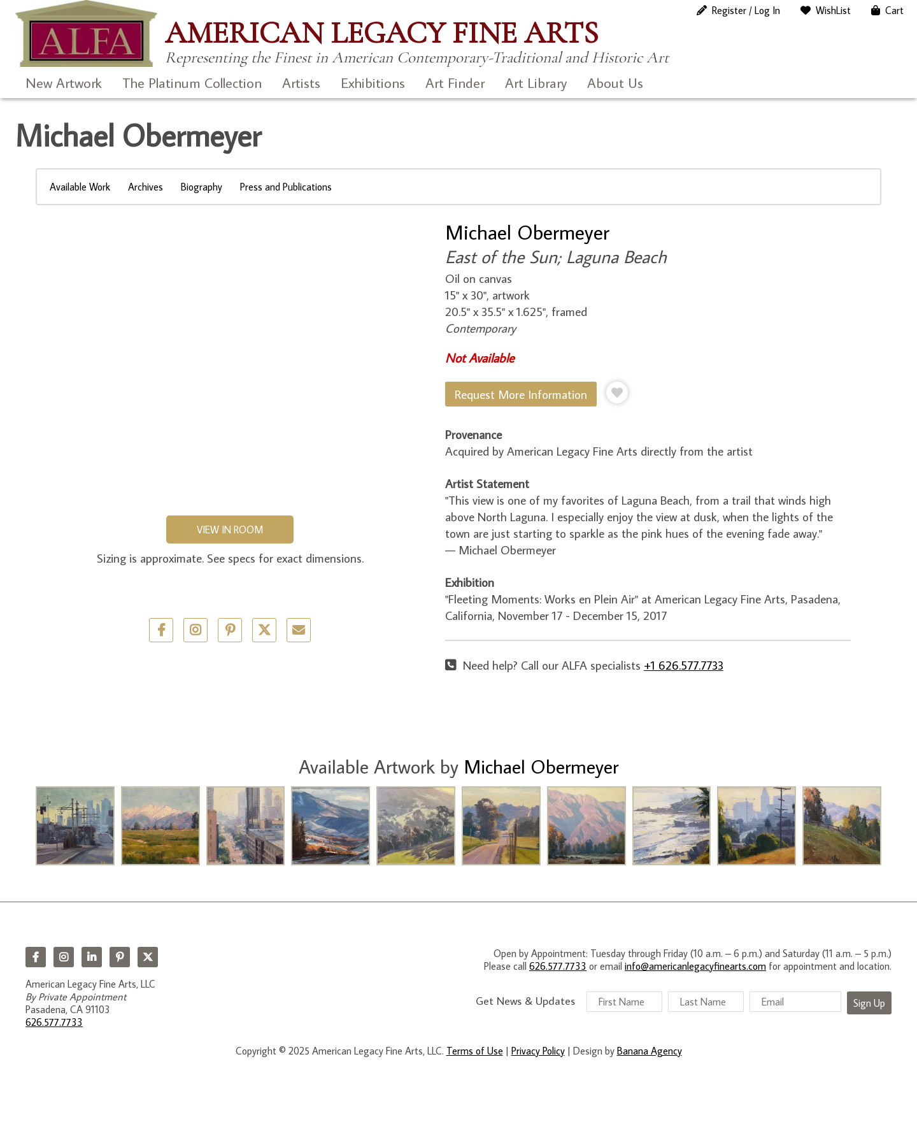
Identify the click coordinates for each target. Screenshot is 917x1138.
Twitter (264, 630)
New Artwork (63, 82)
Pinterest (120, 957)
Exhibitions (373, 82)
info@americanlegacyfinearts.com (695, 966)
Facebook (35, 957)
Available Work (80, 186)
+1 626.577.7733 (683, 665)
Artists (301, 82)
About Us (615, 82)
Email (299, 630)
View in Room (230, 529)
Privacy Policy (538, 1050)
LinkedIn (92, 957)
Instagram (63, 957)
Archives (145, 186)
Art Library (536, 82)
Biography (201, 186)
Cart (894, 10)
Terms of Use (474, 1050)
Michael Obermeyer (527, 232)
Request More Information (521, 394)
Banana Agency (649, 1050)
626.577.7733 (54, 1022)
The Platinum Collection (192, 82)
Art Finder (455, 82)
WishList (833, 10)
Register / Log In (746, 10)
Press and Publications (286, 186)
